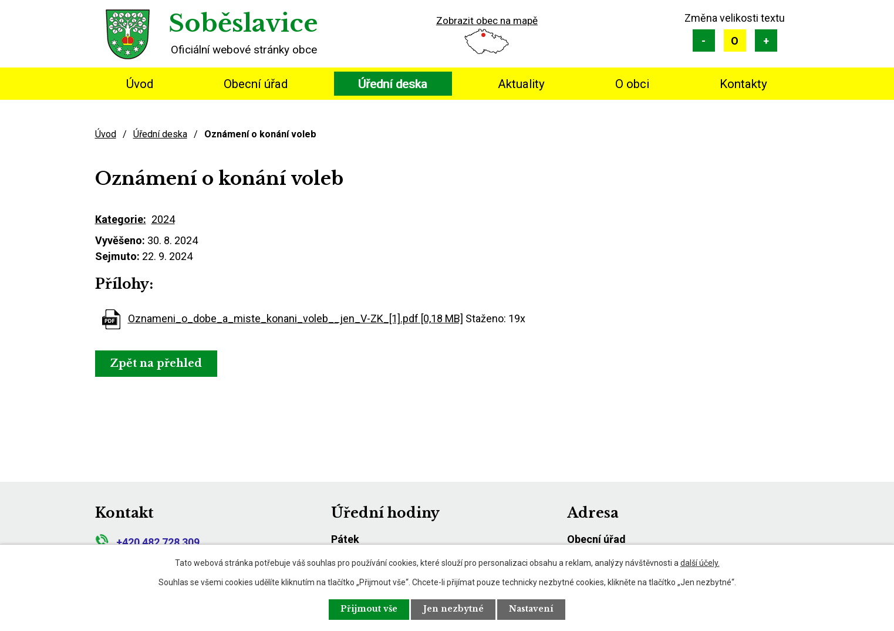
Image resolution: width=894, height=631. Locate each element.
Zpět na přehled (157, 363)
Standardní (735, 40)
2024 (163, 219)
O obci (632, 84)
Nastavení (532, 609)
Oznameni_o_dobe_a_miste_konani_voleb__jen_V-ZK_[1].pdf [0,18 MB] (295, 318)
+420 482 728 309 (147, 542)
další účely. (700, 562)
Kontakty (743, 84)
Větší (766, 40)
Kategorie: (120, 219)
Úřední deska (392, 84)
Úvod (139, 84)
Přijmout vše (368, 609)
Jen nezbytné (453, 609)
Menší (704, 40)
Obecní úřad (256, 84)
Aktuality (521, 84)
